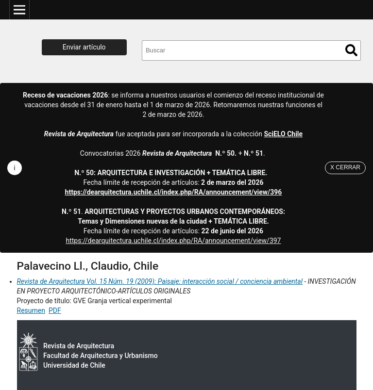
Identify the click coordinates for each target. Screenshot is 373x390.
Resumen (31, 310)
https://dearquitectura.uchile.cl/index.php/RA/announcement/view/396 (173, 192)
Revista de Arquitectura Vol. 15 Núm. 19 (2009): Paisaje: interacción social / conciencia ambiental (160, 281)
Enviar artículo (84, 47)
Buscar (351, 50)
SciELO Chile (283, 134)
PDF (55, 310)
